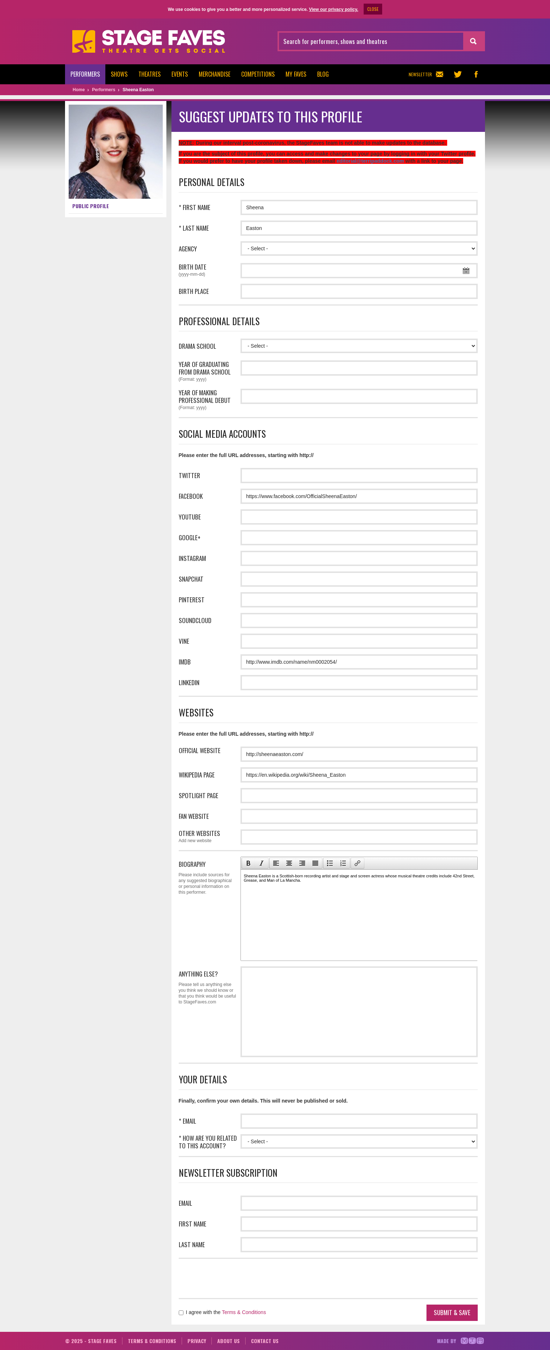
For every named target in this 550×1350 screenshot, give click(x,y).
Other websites (208, 837)
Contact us (265, 1341)
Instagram (192, 558)
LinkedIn (189, 682)
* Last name (194, 228)
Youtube (190, 516)
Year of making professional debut (208, 400)
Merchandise (214, 74)
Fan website (194, 816)
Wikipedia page (197, 774)
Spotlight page (198, 795)
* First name (194, 207)
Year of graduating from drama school (208, 371)
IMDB (185, 661)
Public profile (90, 206)
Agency (188, 248)
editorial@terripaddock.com (370, 161)
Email (185, 1203)
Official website (200, 750)
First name (192, 1223)
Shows (119, 74)
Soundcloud (195, 620)
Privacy (196, 1341)
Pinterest (192, 599)
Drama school (197, 346)
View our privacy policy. (333, 9)
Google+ (190, 537)
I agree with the (222, 1312)
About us (228, 1341)
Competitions (258, 74)
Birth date (208, 270)
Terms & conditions (152, 1341)
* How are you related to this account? (208, 1141)
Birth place (194, 291)
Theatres (149, 74)
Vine (184, 641)
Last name (192, 1244)
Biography (208, 877)
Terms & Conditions (244, 1312)
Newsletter (426, 74)
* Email (187, 1120)
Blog (323, 74)
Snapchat (191, 578)
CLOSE (373, 9)
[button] (248, 863)
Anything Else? (208, 987)
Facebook (191, 496)
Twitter (189, 475)
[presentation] (248, 863)
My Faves (296, 74)
